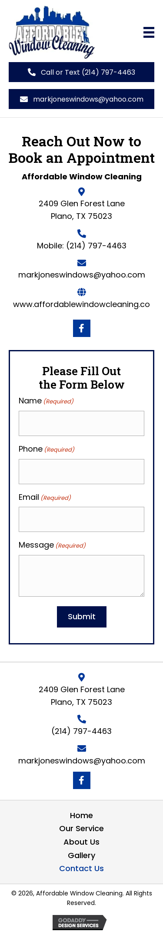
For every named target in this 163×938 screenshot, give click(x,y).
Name (46, 400)
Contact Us (81, 868)
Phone (46, 449)
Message (52, 545)
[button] (81, 72)
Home (81, 815)
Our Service (81, 828)
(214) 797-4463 (96, 245)
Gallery (81, 855)
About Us (81, 841)
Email (45, 497)
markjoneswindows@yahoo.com (81, 274)
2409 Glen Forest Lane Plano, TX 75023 (82, 695)
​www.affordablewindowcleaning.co (81, 304)
